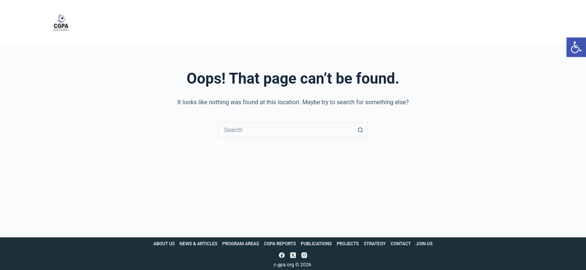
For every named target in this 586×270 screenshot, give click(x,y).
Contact (493, 23)
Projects (421, 23)
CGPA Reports (328, 22)
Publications (379, 22)
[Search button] (360, 129)
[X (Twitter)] (293, 255)
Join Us (527, 23)
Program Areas (274, 22)
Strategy (458, 23)
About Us (168, 22)
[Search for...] (285, 129)
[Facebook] (282, 255)
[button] (576, 47)
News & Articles (218, 22)
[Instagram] (304, 255)
